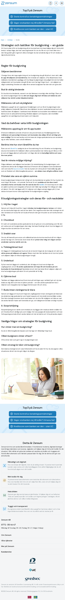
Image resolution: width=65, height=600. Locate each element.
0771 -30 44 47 (8, 525)
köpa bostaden (18, 169)
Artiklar (10, 40)
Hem (2, 40)
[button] (62, 3)
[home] (9, 3)
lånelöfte (13, 148)
